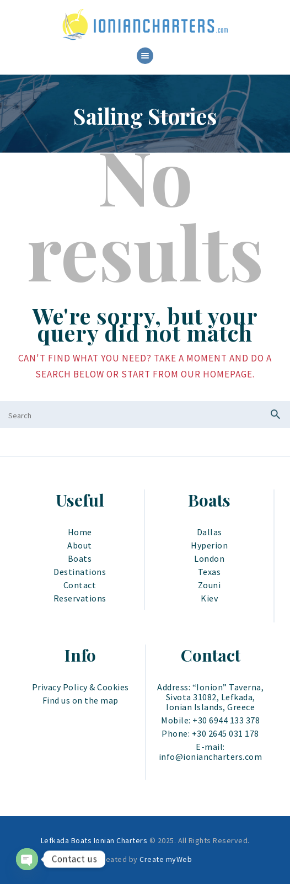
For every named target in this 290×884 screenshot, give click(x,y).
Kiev (209, 598)
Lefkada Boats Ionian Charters (94, 840)
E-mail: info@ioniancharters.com (210, 751)
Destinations (79, 571)
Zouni (209, 584)
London (209, 558)
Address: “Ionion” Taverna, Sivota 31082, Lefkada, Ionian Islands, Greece (210, 696)
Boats (80, 558)
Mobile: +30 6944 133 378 (210, 720)
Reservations (79, 598)
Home (80, 531)
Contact (79, 584)
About (79, 545)
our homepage (217, 374)
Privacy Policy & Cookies (80, 687)
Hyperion (209, 545)
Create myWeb (165, 859)
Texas (209, 571)
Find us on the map (80, 700)
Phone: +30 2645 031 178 (210, 733)
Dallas (209, 531)
